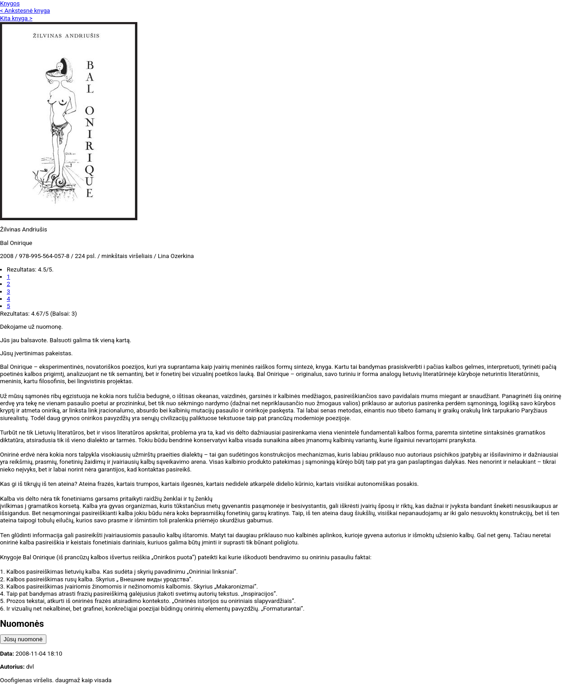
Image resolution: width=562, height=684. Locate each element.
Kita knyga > (16, 18)
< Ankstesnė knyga (25, 10)
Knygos (10, 3)
